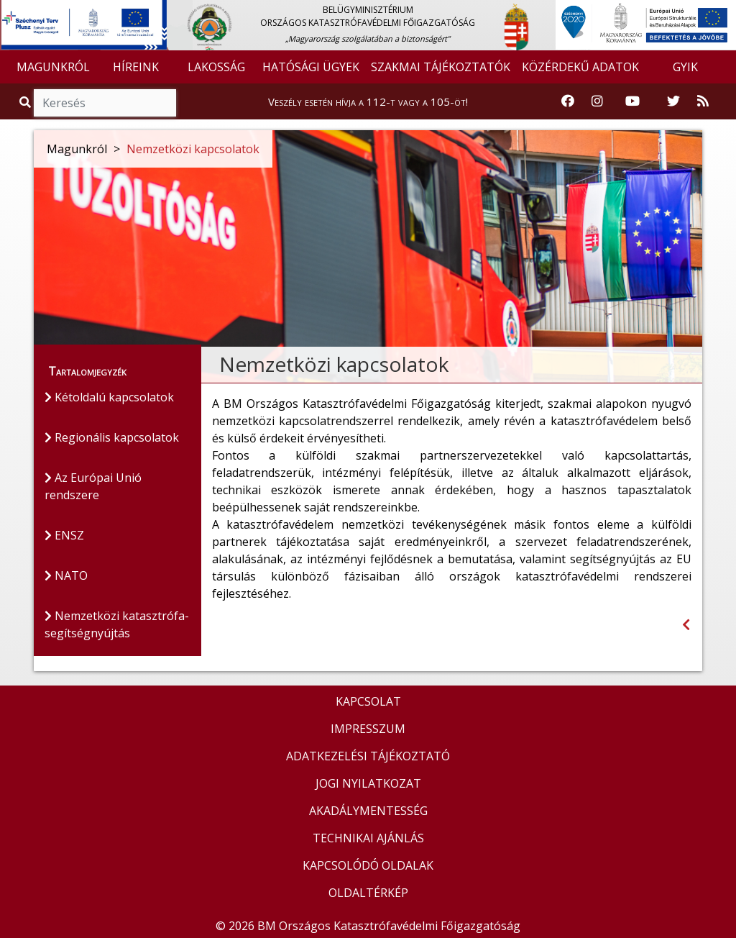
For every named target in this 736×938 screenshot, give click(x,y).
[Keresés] (105, 103)
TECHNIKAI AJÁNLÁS (368, 838)
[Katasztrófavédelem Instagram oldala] (597, 101)
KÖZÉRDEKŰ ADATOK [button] (580, 67)
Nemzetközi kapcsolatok (192, 149)
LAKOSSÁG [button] (216, 67)
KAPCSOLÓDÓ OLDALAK (368, 865)
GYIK (685, 67)
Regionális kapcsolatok (112, 437)
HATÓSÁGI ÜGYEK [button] (310, 67)
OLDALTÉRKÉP (368, 893)
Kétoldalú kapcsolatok (109, 397)
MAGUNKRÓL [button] (53, 67)
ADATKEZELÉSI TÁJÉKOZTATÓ (368, 756)
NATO (66, 575)
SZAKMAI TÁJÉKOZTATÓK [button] (440, 67)
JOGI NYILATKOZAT (368, 783)
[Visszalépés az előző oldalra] (686, 625)
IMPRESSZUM (368, 729)
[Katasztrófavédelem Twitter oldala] (673, 101)
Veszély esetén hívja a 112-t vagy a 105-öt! (368, 101)
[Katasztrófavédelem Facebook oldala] (568, 101)
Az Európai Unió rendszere (93, 486)
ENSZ (64, 535)
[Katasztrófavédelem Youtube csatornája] (632, 101)
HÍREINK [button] (136, 67)
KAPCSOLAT (368, 701)
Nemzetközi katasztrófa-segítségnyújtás (117, 624)
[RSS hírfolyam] (703, 101)
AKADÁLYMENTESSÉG (368, 811)
